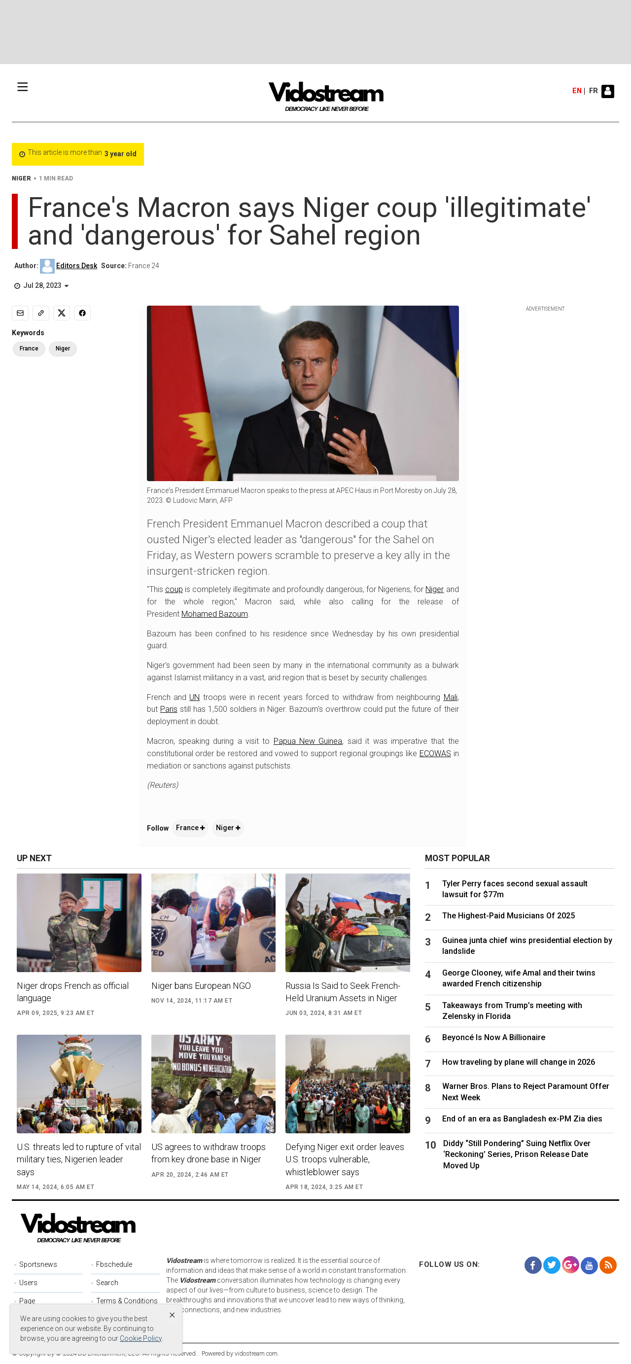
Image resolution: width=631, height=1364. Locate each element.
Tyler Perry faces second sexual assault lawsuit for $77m (515, 889)
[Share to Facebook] (82, 313)
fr (593, 91)
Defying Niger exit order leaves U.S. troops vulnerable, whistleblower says (344, 1159)
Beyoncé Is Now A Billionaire (493, 1037)
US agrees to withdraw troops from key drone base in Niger (208, 1153)
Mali (450, 697)
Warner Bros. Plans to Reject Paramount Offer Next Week (525, 1092)
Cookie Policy (141, 1338)
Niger (434, 589)
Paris (168, 709)
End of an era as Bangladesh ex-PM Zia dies (522, 1118)
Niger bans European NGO (201, 985)
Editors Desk (76, 266)
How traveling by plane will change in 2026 (518, 1062)
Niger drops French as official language (73, 991)
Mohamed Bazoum (214, 614)
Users (28, 1283)
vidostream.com (256, 1353)
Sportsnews (38, 1264)
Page (27, 1301)
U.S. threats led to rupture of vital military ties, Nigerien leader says (79, 1159)
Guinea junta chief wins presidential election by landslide (527, 946)
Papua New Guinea (308, 741)
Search (107, 1283)
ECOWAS (435, 753)
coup (174, 589)
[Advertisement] (315, 32)
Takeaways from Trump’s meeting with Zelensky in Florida (512, 1011)
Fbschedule (114, 1264)
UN (194, 697)
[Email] (20, 313)
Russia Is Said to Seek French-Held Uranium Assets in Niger (342, 991)
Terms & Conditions (127, 1301)
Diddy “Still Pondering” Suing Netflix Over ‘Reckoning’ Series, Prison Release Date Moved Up (517, 1154)
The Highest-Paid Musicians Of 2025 (508, 915)
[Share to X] (61, 313)
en (577, 91)
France (190, 828)
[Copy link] (41, 313)
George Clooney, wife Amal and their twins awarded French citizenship (519, 978)
